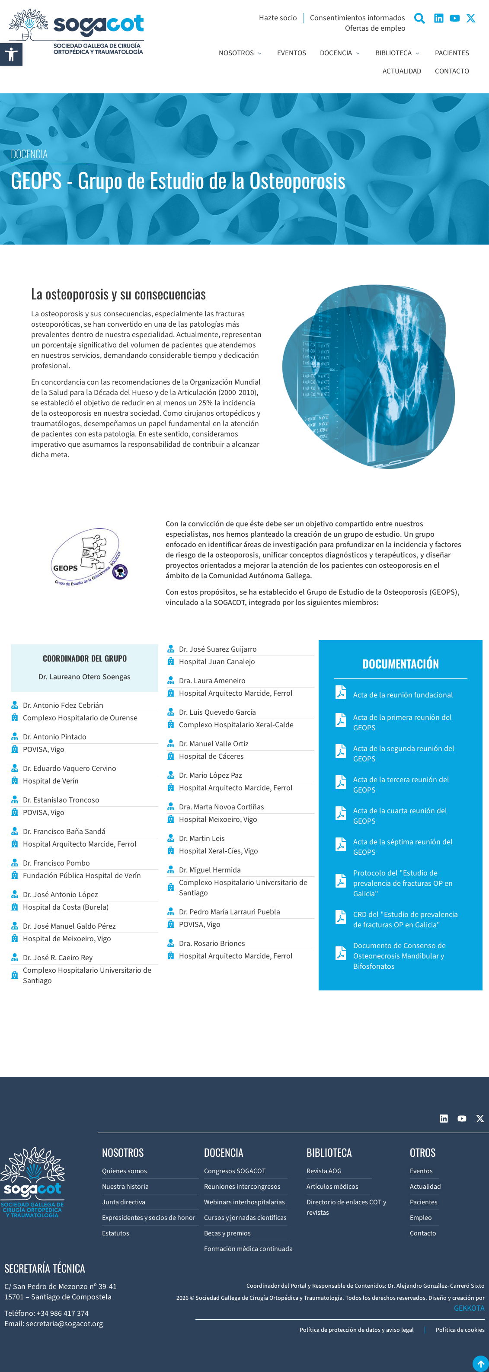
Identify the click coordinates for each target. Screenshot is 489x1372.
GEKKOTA (469, 1308)
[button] (11, 54)
